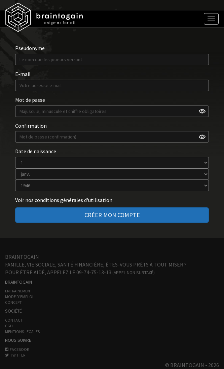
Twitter (15, 355)
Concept (13, 302)
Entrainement (18, 290)
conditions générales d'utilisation (73, 200)
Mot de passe (30, 99)
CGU (9, 325)
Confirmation (31, 125)
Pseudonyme (30, 48)
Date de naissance (35, 151)
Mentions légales (22, 331)
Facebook (17, 349)
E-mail (23, 74)
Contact (14, 320)
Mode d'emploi (19, 296)
